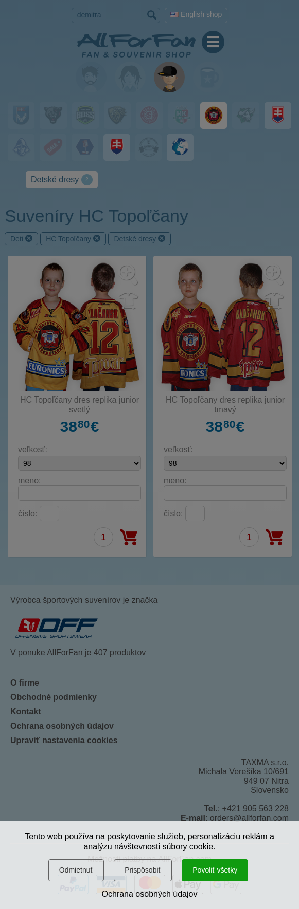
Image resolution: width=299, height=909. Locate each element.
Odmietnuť (76, 870)
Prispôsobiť (143, 870)
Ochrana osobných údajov (150, 893)
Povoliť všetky (214, 870)
